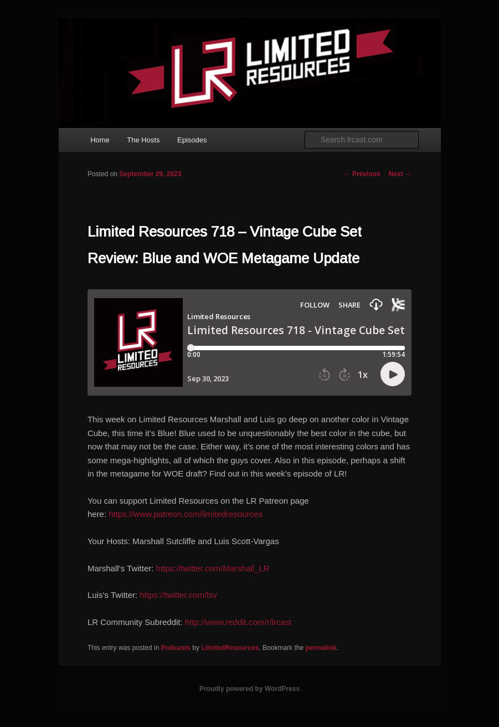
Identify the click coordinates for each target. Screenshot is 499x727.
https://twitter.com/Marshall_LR (213, 568)
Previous (362, 174)
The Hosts (143, 140)
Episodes (192, 140)
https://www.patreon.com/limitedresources (186, 514)
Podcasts (176, 648)
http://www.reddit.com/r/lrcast (238, 622)
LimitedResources (230, 648)
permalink (321, 648)
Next (400, 174)
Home (100, 140)
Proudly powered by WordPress (249, 689)
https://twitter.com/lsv (178, 595)
